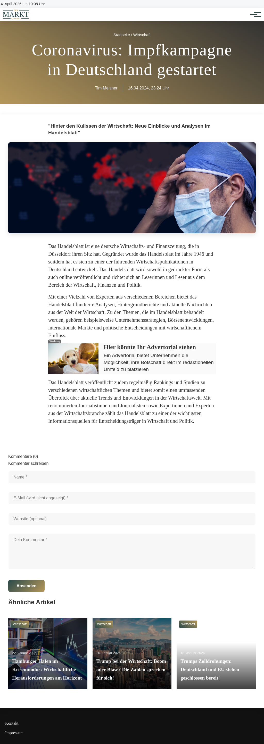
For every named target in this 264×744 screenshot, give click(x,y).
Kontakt (12, 723)
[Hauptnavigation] (253, 14)
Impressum (14, 733)
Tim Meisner (106, 88)
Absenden (26, 586)
